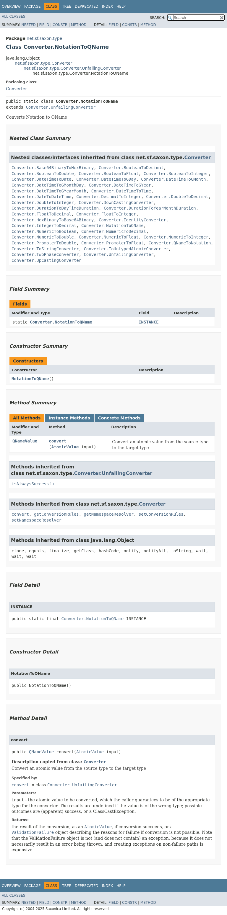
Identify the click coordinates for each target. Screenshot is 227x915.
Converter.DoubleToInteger (43, 202)
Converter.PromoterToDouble (44, 243)
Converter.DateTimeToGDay (106, 179)
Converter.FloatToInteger (106, 214)
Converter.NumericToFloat (109, 237)
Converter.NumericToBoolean (44, 231)
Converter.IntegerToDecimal (44, 225)
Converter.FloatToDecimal (41, 214)
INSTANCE (148, 322)
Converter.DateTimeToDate (41, 179)
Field (44, 25)
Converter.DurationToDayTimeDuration (55, 208)
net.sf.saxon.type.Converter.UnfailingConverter (72, 68)
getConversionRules (56, 514)
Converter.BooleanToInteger (176, 173)
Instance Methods (69, 418)
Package (32, 6)
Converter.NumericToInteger (176, 237)
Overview (11, 6)
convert (57, 441)
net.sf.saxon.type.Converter (43, 63)
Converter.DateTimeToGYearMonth (49, 191)
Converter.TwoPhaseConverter (45, 254)
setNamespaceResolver (36, 520)
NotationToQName (30, 378)
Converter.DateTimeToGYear (120, 185)
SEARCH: (158, 18)
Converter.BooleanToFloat (109, 173)
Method (79, 25)
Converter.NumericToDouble (43, 237)
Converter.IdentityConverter (132, 220)
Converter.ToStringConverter (45, 248)
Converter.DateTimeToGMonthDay (48, 185)
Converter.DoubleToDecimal (177, 196)
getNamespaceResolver (109, 514)
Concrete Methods (119, 418)
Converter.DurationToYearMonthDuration (150, 208)
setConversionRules (161, 514)
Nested (28, 25)
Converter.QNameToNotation (180, 243)
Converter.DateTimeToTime (121, 191)
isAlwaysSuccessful (34, 483)
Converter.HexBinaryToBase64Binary (53, 220)
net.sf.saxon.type (44, 38)
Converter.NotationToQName (112, 225)
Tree (66, 6)
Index (107, 6)
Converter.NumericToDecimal (113, 231)
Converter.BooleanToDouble (43, 173)
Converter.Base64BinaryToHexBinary (53, 167)
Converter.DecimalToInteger (108, 196)
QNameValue (24, 441)
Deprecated (86, 6)
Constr (60, 25)
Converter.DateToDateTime (41, 196)
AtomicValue (65, 447)
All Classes (13, 16)
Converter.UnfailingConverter (60, 107)
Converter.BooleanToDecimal (131, 167)
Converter (16, 88)
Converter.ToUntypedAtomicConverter (126, 248)
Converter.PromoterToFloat (112, 243)
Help (121, 6)
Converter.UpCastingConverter (46, 260)
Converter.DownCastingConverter (116, 202)
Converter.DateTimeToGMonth (173, 179)
